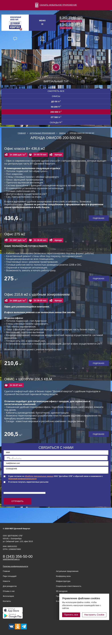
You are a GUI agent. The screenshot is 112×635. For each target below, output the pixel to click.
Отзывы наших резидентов (15, 39)
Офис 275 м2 (14, 234)
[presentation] (25, 490)
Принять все (71, 614)
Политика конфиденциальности (15, 566)
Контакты (7, 601)
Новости (6, 581)
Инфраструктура (63, 581)
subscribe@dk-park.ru (11, 559)
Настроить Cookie (94, 614)
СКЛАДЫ (56, 122)
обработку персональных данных (39, 476)
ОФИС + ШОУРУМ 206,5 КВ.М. (28, 379)
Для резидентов (10, 586)
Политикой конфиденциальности (22, 479)
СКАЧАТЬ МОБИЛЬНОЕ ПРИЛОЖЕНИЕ (56, 5)
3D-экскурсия (61, 591)
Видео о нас (69, 39)
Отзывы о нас (9, 591)
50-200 (56, 106)
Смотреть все (56, 91)
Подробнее (98, 218)
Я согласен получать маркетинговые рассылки (28, 482)
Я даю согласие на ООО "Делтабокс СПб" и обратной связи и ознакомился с (55, 477)
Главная (22, 133)
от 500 (56, 117)
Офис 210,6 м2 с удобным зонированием (37, 294)
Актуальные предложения (42, 133)
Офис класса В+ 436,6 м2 (24, 148)
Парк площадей (9, 576)
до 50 (56, 101)
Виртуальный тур (56, 81)
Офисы (56, 96)
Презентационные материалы (97, 39)
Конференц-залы (63, 576)
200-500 (56, 112)
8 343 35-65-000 (71, 17)
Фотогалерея (8, 596)
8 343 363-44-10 (71, 24)
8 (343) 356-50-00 (17, 556)
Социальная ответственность (68, 586)
